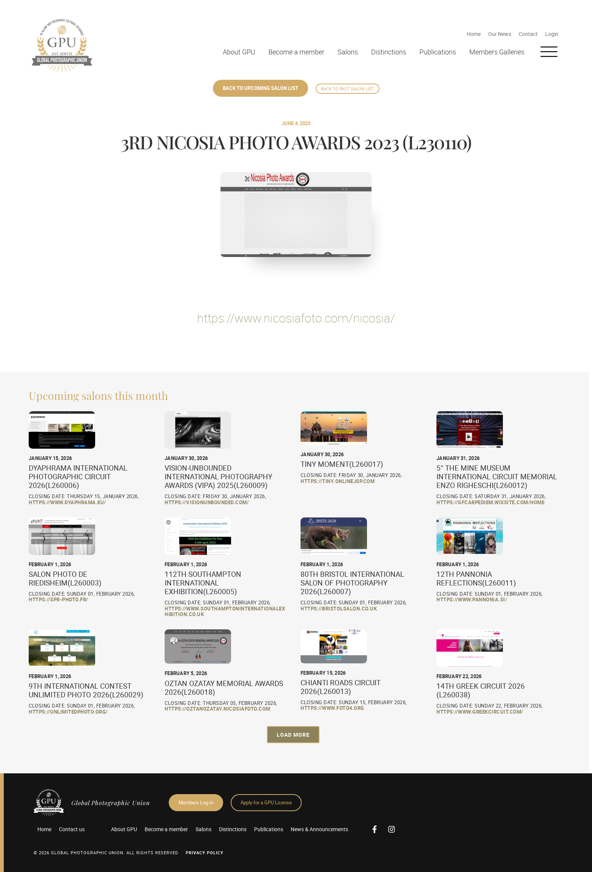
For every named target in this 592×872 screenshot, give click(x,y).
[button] (293, 734)
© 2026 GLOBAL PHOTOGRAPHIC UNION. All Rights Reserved (106, 852)
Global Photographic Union (110, 803)
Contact (528, 33)
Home (474, 33)
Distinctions (388, 51)
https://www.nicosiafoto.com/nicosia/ (296, 318)
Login (551, 33)
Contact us (72, 829)
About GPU (239, 51)
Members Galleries (496, 51)
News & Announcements (319, 829)
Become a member (296, 51)
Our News (499, 33)
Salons (348, 51)
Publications (437, 51)
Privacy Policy (205, 852)
